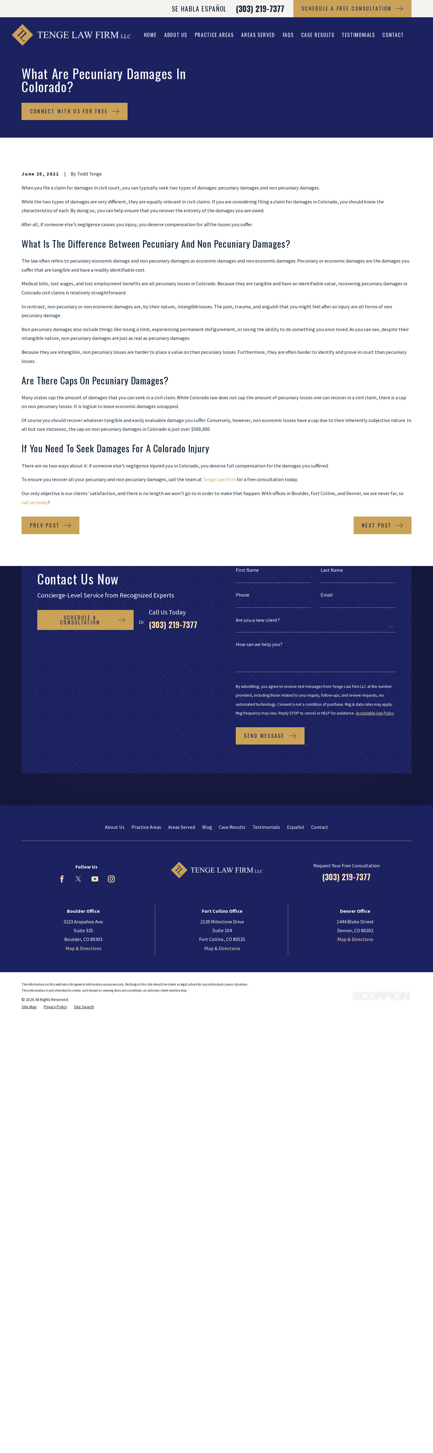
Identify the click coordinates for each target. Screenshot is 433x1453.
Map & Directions (83, 948)
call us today (35, 502)
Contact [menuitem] (393, 35)
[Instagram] (111, 878)
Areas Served (181, 827)
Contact (319, 827)
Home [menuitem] (150, 35)
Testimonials (266, 827)
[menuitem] (29, 1007)
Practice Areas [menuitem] (214, 35)
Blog (207, 827)
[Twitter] (78, 878)
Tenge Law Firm (219, 479)
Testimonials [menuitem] (358, 35)
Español (295, 827)
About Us (115, 827)
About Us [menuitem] (175, 35)
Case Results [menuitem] (318, 35)
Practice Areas (146, 827)
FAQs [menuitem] (288, 35)
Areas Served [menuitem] (258, 35)
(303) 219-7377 (260, 9)
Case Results (232, 827)
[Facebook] (61, 878)
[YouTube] (95, 878)
